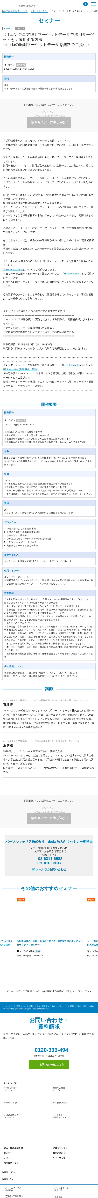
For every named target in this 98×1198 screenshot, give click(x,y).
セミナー (7, 1114)
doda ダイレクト (11, 1095)
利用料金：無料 (20, 369)
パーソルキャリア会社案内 (13, 1150)
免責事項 (58, 1158)
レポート (7, 1119)
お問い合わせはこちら (49, 1064)
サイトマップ (58, 1119)
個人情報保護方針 (16, 1177)
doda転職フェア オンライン (11, 1101)
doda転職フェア (60, 1095)
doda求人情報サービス (59, 1089)
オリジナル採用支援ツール (59, 1101)
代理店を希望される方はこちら (14, 1157)
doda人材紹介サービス (10, 1089)
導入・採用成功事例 (12, 1109)
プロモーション (59, 1109)
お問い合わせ (58, 1114)
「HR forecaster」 (13, 269)
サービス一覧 (9, 1083)
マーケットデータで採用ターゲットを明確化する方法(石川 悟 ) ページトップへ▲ (49, 991)
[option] (50, 929)
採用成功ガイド (10, 1124)
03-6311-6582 (49, 860)
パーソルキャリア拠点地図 (62, 1150)
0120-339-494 (49, 1050)
